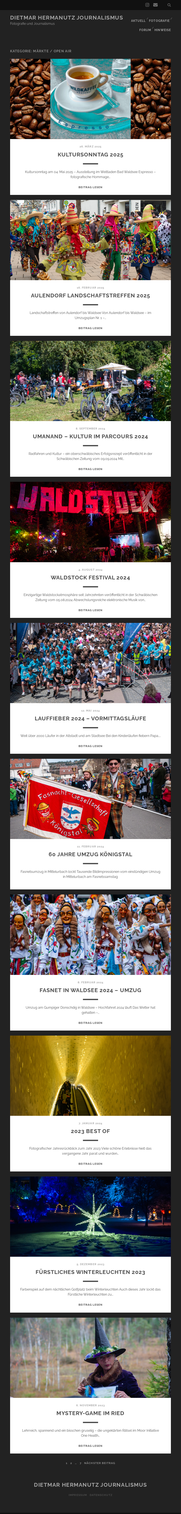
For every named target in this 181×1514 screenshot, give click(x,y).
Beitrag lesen (91, 179)
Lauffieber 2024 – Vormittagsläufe (90, 710)
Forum (144, 23)
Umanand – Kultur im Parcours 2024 (90, 428)
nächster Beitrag (99, 1455)
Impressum (77, 1487)
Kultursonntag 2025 (90, 146)
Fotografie (159, 17)
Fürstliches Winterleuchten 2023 (90, 1263)
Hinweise (163, 23)
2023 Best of (90, 1123)
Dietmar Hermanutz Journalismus (66, 17)
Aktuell (137, 17)
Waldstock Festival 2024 (91, 569)
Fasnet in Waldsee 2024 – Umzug (90, 982)
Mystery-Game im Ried (90, 1405)
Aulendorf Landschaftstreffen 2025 (90, 287)
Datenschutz (101, 1487)
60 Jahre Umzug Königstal (90, 846)
